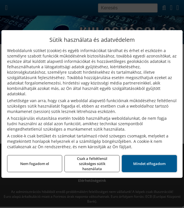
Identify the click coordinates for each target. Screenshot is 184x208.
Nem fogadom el (34, 163)
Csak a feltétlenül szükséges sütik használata (92, 163)
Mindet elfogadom (149, 163)
